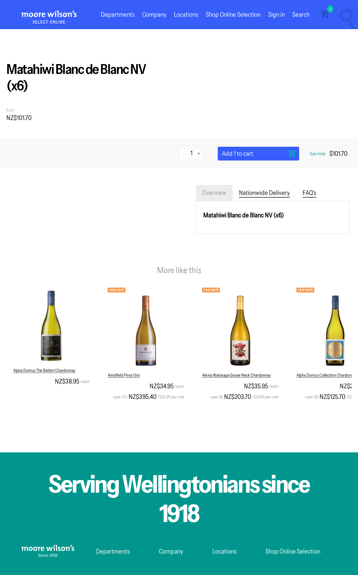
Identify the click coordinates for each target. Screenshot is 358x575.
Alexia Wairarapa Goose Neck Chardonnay (236, 375)
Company (154, 14)
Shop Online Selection (233, 14)
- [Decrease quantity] (184, 153)
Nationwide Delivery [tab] (264, 193)
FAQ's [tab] (309, 193)
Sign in (276, 14)
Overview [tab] (214, 193)
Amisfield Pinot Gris (124, 375)
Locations (186, 14)
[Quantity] (191, 153)
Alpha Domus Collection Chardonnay (326, 375)
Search (301, 14)
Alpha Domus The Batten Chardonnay (44, 370)
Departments (118, 14)
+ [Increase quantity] (198, 153)
